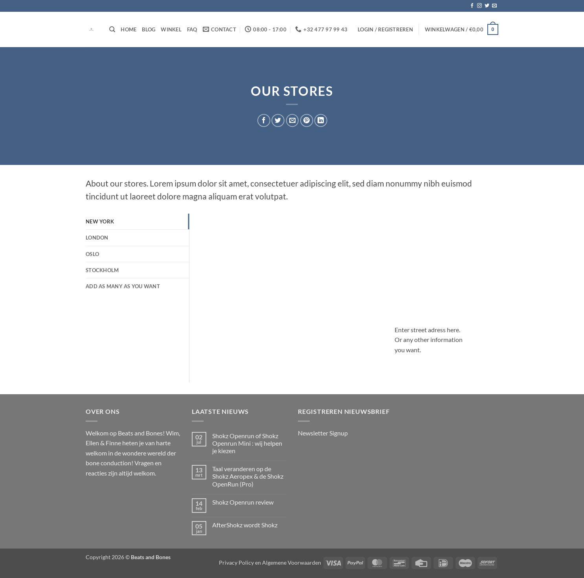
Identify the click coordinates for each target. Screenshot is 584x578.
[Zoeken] (112, 29)
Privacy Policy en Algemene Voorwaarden (270, 562)
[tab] (137, 221)
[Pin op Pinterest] (306, 120)
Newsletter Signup (323, 433)
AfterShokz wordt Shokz (244, 525)
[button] (385, 29)
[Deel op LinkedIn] (320, 120)
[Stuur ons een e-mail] (494, 6)
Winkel (171, 29)
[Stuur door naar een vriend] (292, 120)
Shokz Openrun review (243, 502)
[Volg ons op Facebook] (472, 6)
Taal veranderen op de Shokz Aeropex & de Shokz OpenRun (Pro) (247, 476)
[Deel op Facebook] (263, 120)
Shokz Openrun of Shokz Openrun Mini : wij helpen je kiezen (247, 443)
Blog (148, 29)
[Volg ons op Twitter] (487, 6)
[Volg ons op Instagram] (479, 6)
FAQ (192, 29)
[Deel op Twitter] (278, 120)
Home (128, 29)
